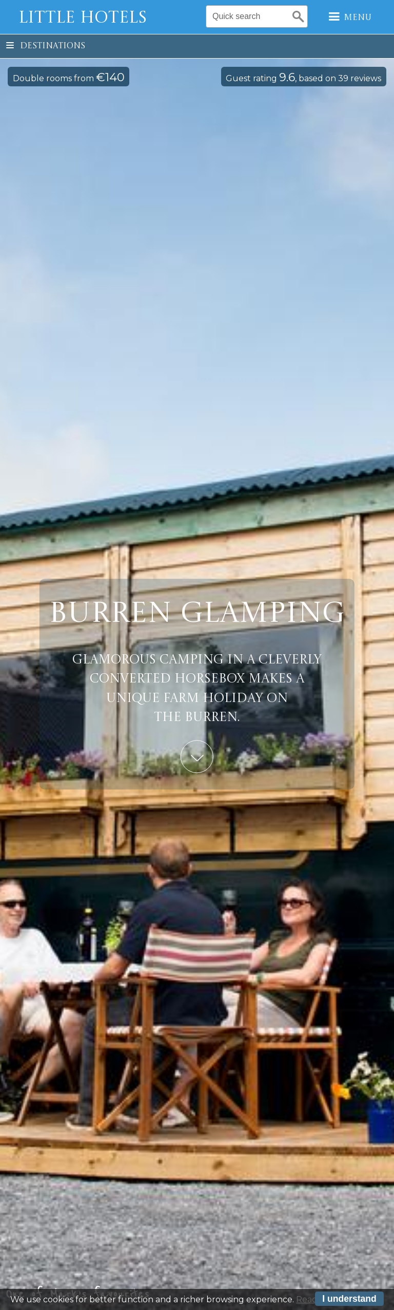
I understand (349, 1300)
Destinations (45, 46)
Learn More (197, 756)
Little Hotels (82, 18)
